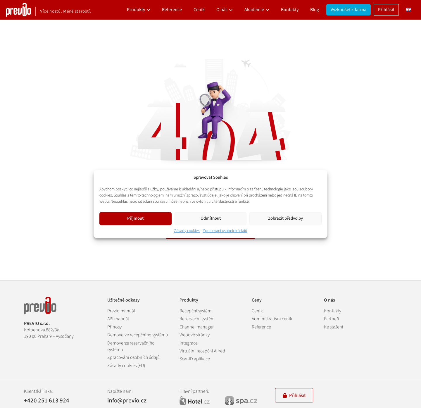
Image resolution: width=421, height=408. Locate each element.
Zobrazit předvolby (285, 218)
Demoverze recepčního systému (137, 335)
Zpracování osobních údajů (225, 231)
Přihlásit (386, 9)
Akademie (254, 9)
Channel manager (197, 327)
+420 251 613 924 (46, 400)
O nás (221, 9)
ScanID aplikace (195, 359)
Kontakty (290, 9)
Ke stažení (333, 327)
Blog (314, 9)
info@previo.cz (126, 400)
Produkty (136, 9)
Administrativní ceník (272, 319)
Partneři (331, 319)
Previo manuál (121, 311)
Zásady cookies (187, 231)
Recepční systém (195, 311)
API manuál (118, 319)
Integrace (189, 343)
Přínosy (114, 327)
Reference (172, 9)
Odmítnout (211, 218)
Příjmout (135, 218)
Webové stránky (195, 335)
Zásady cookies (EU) (126, 365)
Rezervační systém (197, 319)
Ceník (199, 9)
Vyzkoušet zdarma (348, 9)
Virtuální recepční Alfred (202, 351)
